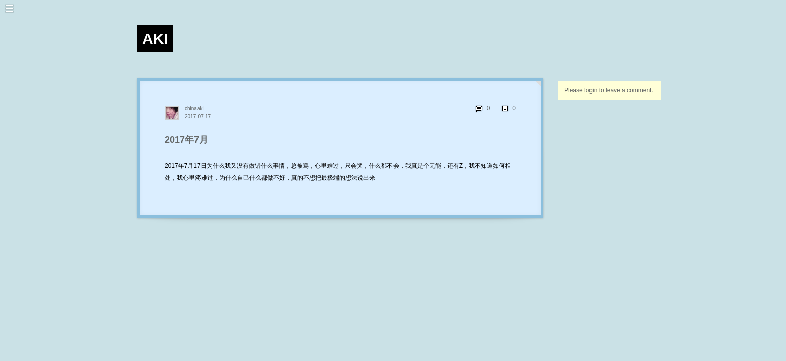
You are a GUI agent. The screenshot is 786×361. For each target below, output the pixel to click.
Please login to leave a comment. (608, 90)
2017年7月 (186, 140)
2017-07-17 (198, 116)
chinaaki (194, 108)
